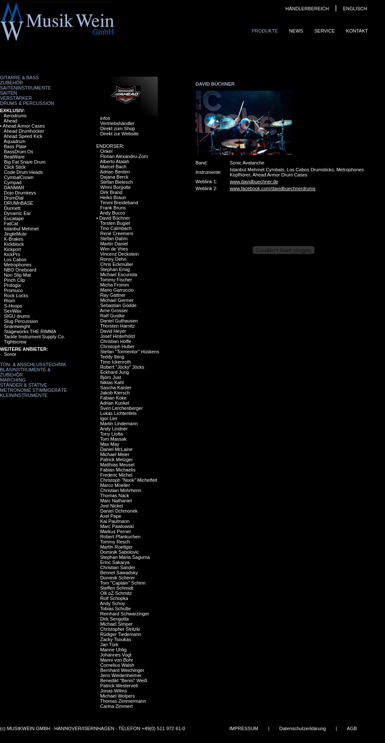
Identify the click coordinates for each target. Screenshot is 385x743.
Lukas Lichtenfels (118, 413)
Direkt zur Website (119, 133)
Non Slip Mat (17, 275)
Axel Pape (110, 516)
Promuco (13, 290)
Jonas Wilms (113, 690)
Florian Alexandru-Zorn (124, 156)
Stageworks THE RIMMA (30, 331)
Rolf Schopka (114, 598)
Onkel (106, 151)
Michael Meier (114, 454)
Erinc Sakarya (114, 562)
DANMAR (14, 187)
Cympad (12, 182)
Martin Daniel (114, 243)
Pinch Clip (14, 280)
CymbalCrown (18, 177)
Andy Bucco (112, 212)
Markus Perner (115, 531)
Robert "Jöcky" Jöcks (122, 367)
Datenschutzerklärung (302, 728)
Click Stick (15, 167)
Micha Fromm (114, 284)
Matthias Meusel (117, 464)
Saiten (8, 92)
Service (324, 30)
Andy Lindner (114, 428)
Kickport (12, 249)
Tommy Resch (115, 541)
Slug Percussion (21, 321)
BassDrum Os (18, 151)
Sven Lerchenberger (121, 408)
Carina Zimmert (116, 706)
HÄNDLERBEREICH (307, 8)
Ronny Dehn (113, 259)
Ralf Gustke (112, 315)
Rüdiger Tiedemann (120, 634)
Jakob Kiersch (115, 392)
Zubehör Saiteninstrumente (25, 85)
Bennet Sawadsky (119, 572)
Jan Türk (109, 644)
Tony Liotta (111, 433)
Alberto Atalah (115, 161)
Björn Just (110, 377)
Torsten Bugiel (115, 223)
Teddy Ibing (112, 356)
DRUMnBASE (18, 203)
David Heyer (113, 331)
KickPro (12, 254)
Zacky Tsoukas (115, 639)
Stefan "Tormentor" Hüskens (129, 351)
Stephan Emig (115, 269)
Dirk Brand (111, 192)
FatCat (11, 223)
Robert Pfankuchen (120, 536)
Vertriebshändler (117, 123)
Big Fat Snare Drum (24, 161)
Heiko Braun (113, 197)
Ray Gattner (112, 295)
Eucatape (14, 218)
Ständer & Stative (23, 385)
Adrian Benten (115, 171)
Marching (13, 379)
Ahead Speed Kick (23, 136)
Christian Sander (117, 567)
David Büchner (114, 218)
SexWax (12, 310)
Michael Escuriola (118, 274)
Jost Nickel (111, 505)
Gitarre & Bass (19, 77)
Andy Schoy (112, 603)
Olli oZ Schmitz (116, 593)
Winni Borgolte (115, 187)
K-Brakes (13, 239)
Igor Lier (108, 418)
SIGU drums (17, 316)
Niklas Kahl (112, 382)
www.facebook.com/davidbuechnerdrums (273, 188)
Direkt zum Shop (117, 128)
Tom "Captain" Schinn (122, 582)
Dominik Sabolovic (119, 552)
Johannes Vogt (115, 654)
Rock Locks (16, 295)
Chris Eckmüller (116, 264)
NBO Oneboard (20, 269)
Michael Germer (116, 300)
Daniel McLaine (116, 449)
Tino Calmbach (116, 228)
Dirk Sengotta (114, 618)
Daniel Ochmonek (118, 510)
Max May (109, 444)
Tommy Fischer (116, 279)
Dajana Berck (114, 176)
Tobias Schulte (115, 608)
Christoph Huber (117, 346)
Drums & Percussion (27, 103)
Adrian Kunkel (115, 403)
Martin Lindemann (119, 423)
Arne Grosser (114, 310)
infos (105, 118)
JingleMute (15, 233)
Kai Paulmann (115, 521)
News (296, 30)
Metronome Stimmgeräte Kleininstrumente (33, 393)
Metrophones (17, 264)
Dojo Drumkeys (20, 192)
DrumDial (14, 197)
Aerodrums (15, 115)
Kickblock (14, 244)
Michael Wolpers (117, 695)
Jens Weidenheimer (121, 675)
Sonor (10, 354)
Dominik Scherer (117, 577)
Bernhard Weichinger (122, 670)
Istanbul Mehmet (21, 228)
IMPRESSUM (243, 728)
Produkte (265, 30)
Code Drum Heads (23, 172)
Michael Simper (116, 624)
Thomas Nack (114, 495)
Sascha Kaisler (115, 387)
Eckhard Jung (114, 372)
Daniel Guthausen (119, 320)
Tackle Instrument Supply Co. (34, 336)
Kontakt (357, 30)
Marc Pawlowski (117, 526)
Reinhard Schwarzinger (124, 613)
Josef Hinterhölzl (117, 336)
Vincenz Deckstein (119, 254)
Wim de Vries (114, 248)
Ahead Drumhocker (24, 131)
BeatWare (14, 156)
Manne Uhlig (113, 649)
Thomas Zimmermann (123, 701)
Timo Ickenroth (115, 361)
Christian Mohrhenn (120, 490)
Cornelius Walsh (117, 665)
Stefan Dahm (113, 238)
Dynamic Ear (17, 213)
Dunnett (12, 208)
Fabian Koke (113, 397)
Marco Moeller (115, 485)
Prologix (12, 285)
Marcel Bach (113, 166)
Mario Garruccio (116, 289)
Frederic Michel (116, 474)
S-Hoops (13, 305)
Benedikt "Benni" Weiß (123, 680)
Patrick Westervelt (119, 685)
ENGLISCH (355, 8)
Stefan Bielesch (116, 182)
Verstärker (16, 98)
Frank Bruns (113, 207)
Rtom (9, 300)
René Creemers (116, 233)
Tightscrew (15, 341)
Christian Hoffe (115, 341)
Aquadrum (15, 141)
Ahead (11, 120)
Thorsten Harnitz (117, 325)
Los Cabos (15, 259)
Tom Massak (113, 439)
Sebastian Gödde (118, 305)
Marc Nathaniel (116, 500)
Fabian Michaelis (118, 469)
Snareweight (17, 326)
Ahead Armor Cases (23, 125)
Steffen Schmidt (116, 588)
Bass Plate (15, 146)
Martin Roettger (116, 546)
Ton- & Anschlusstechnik (33, 364)
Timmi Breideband (119, 202)
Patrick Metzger (116, 459)
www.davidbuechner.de (254, 181)
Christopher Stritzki (120, 629)
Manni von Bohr (116, 659)
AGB (352, 728)
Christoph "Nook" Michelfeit (128, 480)
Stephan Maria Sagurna (125, 557)
